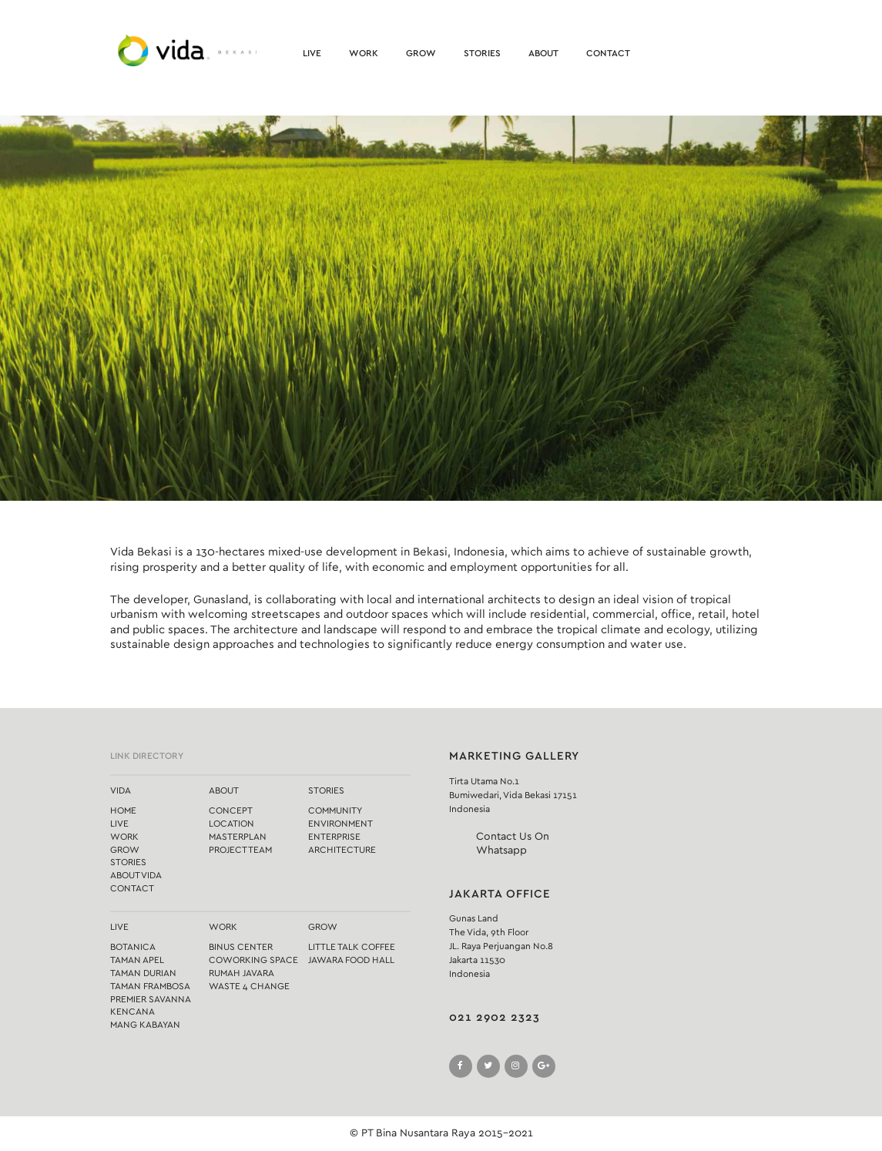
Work (363, 53)
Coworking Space (253, 960)
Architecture (342, 849)
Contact (608, 53)
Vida (120, 790)
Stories (482, 53)
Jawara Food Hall (351, 960)
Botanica (133, 946)
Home (123, 810)
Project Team (240, 849)
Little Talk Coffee (351, 946)
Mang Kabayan (145, 1024)
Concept (231, 810)
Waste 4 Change (249, 986)
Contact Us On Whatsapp (512, 843)
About (543, 53)
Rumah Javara (241, 973)
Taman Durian (143, 973)
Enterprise (334, 836)
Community (335, 810)
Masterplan (238, 836)
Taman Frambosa (150, 986)
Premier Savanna (150, 999)
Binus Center (241, 946)
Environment (340, 823)
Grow (421, 53)
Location (231, 823)
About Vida (136, 875)
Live (312, 53)
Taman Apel (137, 960)
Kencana (132, 1011)
